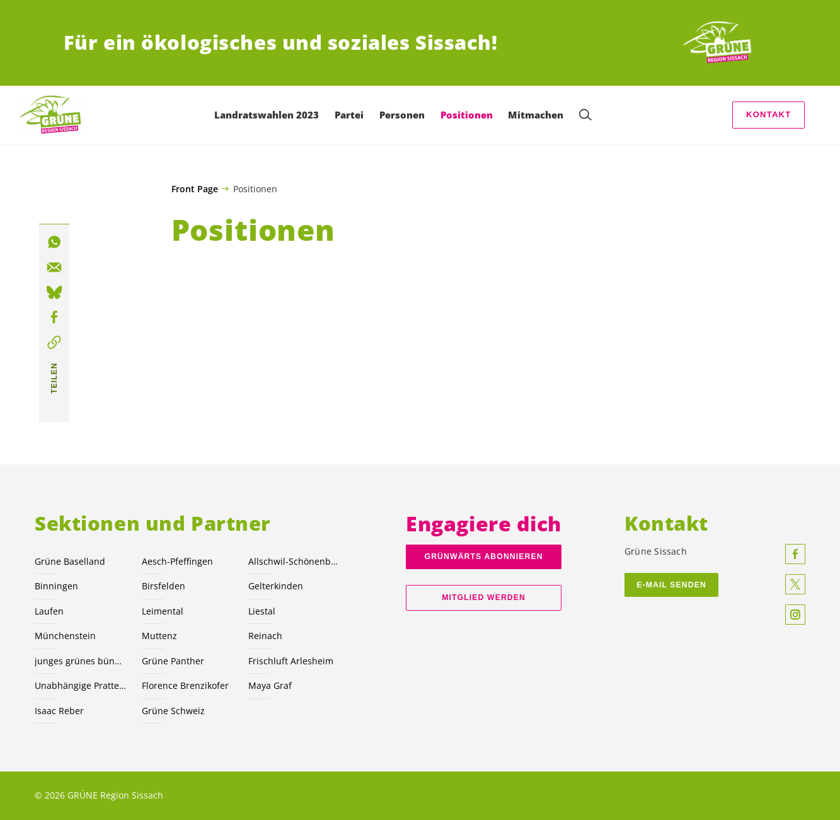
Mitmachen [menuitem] (539, 114)
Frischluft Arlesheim (290, 661)
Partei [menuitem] (352, 114)
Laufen (49, 611)
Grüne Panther (173, 661)
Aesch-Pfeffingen (177, 561)
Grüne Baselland (70, 561)
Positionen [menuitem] (469, 114)
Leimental (162, 611)
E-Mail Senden (671, 584)
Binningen (56, 586)
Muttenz (159, 636)
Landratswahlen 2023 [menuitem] (269, 114)
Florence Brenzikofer (185, 685)
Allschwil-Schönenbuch (294, 561)
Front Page (194, 189)
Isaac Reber (59, 711)
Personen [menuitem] (405, 114)
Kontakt (768, 114)
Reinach (265, 636)
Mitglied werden (484, 597)
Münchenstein (65, 636)
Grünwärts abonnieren (484, 556)
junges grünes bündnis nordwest (80, 661)
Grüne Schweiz (173, 711)
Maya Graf (270, 685)
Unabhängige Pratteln (80, 685)
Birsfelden (163, 586)
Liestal (261, 611)
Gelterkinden (275, 586)
